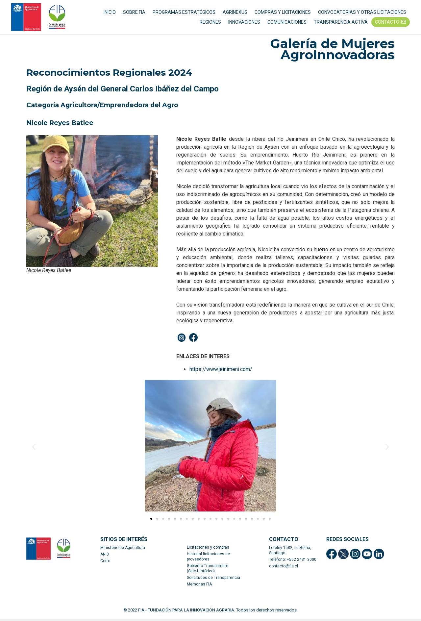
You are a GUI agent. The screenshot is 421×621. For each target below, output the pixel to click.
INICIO (110, 13)
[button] (151, 521)
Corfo (105, 562)
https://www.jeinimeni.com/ (220, 371)
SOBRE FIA (134, 13)
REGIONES (210, 23)
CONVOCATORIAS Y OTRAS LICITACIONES (362, 13)
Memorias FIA (199, 586)
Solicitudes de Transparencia (213, 579)
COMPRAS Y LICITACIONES (283, 13)
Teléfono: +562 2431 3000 (292, 561)
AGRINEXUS (235, 13)
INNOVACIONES (244, 23)
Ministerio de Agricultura (122, 549)
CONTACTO (387, 23)
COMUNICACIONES (287, 23)
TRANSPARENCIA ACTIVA (341, 23)
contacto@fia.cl (283, 568)
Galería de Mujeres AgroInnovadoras (332, 51)
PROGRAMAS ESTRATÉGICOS (184, 13)
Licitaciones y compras (208, 549)
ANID (104, 556)
